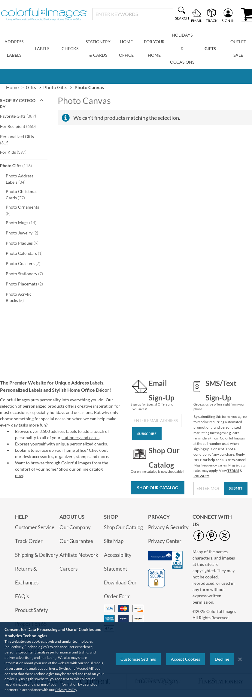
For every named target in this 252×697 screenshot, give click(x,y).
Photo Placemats (26, 283)
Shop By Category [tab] (17, 103)
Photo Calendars (26, 253)
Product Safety (31, 610)
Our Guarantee (76, 541)
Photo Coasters (26, 263)
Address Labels (87, 382)
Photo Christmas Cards (21, 194)
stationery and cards (80, 437)
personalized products (43, 406)
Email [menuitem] (196, 20)
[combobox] (133, 14)
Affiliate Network (78, 555)
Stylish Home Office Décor (80, 390)
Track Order (29, 541)
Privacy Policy (66, 689)
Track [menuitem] (211, 20)
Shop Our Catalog (157, 487)
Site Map (113, 541)
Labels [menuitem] (42, 48)
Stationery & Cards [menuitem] (98, 48)
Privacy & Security (168, 527)
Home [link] (12, 87)
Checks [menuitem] (70, 48)
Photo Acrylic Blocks (19, 297)
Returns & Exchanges (26, 576)
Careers (68, 569)
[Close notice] (240, 659)
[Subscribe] (147, 433)
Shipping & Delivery (36, 555)
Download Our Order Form (120, 589)
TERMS (233, 470)
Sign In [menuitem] (228, 20)
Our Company (75, 527)
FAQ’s (22, 596)
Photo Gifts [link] (55, 87)
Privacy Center (164, 541)
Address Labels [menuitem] (14, 48)
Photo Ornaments (22, 210)
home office (75, 450)
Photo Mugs (25, 222)
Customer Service (34, 527)
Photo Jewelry (26, 232)
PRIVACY (201, 476)
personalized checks (88, 443)
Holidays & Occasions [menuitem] (182, 48)
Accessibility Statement (118, 562)
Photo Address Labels (20, 179)
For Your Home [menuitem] (154, 48)
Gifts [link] (31, 87)
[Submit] (235, 488)
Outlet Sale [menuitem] (238, 48)
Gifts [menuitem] (210, 48)
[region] (126, 659)
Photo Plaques (26, 243)
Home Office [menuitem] (126, 48)
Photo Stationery (26, 273)
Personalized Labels (21, 390)
